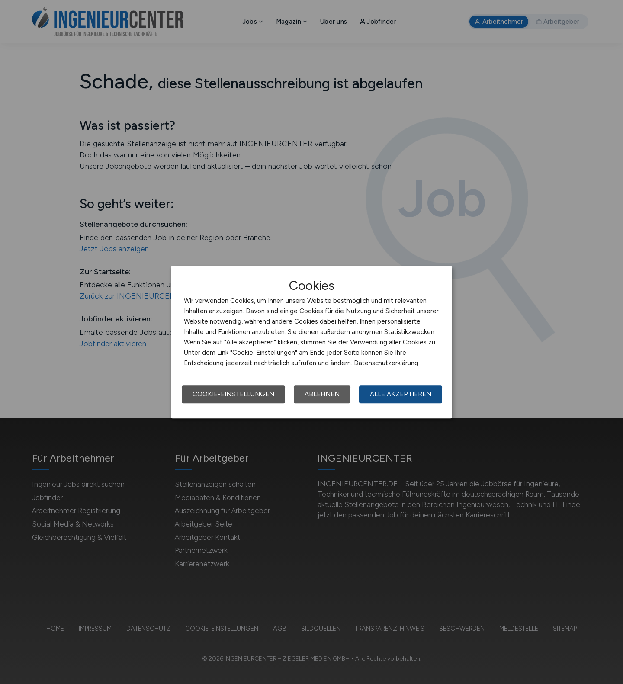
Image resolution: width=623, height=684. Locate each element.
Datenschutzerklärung (386, 363)
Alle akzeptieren (400, 394)
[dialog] (311, 342)
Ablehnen (322, 394)
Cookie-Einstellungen (233, 394)
